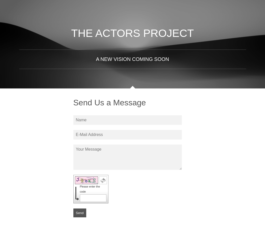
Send (80, 213)
